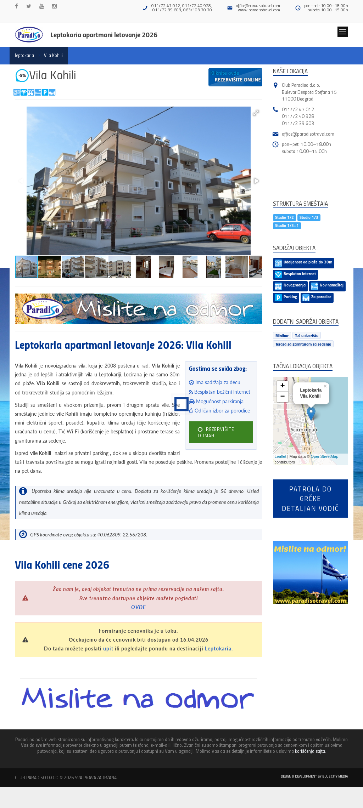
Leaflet (280, 456)
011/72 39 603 (298, 123)
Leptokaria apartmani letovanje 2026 (103, 34)
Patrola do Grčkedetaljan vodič (310, 498)
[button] (256, 113)
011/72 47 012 (298, 109)
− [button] (282, 397)
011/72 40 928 (298, 116)
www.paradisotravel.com (259, 10)
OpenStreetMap (325, 456)
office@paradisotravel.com (258, 5)
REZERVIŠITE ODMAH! (215, 432)
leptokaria (24, 55)
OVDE (138, 607)
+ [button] (282, 386)
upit (108, 648)
